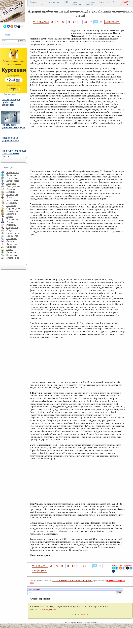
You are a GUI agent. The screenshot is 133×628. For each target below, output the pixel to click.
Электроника (12, 257)
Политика (11, 213)
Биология (11, 175)
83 (80, 22)
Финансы (11, 246)
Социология (12, 227)
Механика (11, 205)
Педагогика (12, 211)
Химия (9, 249)
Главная (33, 2)
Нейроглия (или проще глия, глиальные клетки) (14, 153)
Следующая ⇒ (112, 21)
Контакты (103, 2)
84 (85, 22)
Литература (12, 194)
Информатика (13, 186)
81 (69, 22)
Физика (10, 241)
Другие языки (13, 180)
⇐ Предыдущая (41, 21)
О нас (42, 3)
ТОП (65, 2)
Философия (12, 244)
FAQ (114, 2)
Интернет (11, 183)
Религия (10, 222)
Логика (9, 197)
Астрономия (12, 172)
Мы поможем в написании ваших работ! (72, 580)
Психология (12, 219)
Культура (10, 191)
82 (74, 22)
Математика (12, 200)
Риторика (11, 224)
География (11, 178)
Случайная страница (90, 3)
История (10, 189)
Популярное (53, 2)
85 (91, 22)
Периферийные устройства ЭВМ (10, 139)
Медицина (11, 202)
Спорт (9, 230)
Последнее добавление (90, 622)
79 (58, 22)
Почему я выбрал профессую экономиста (11, 102)
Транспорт (11, 238)
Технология (12, 235)
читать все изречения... (46, 609)
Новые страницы (76, 3)
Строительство (13, 233)
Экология (11, 252)
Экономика (11, 255)
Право (9, 216)
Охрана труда (13, 208)
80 (63, 22)
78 (52, 22)
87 (101, 22)
